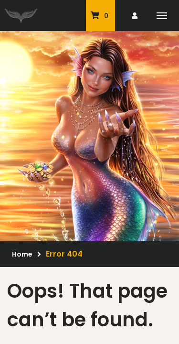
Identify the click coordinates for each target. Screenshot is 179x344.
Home (22, 254)
